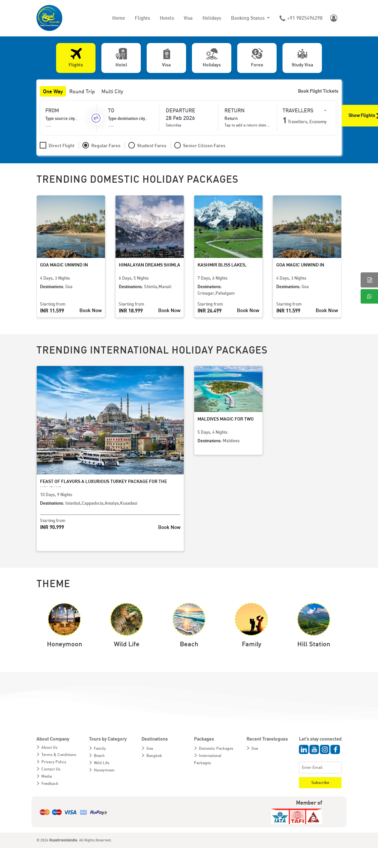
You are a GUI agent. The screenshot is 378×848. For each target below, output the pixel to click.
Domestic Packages (216, 748)
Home (118, 18)
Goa (149, 748)
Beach (99, 755)
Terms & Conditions (58, 754)
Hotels (167, 18)
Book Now (90, 310)
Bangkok (154, 755)
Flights (142, 18)
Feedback (49, 783)
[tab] (75, 58)
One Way (53, 91)
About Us (49, 747)
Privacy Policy (53, 761)
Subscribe (320, 782)
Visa (188, 18)
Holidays (211, 18)
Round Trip (82, 91)
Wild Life (101, 762)
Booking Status (248, 18)
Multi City (112, 91)
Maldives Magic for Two (226, 419)
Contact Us (50, 769)
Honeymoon (104, 770)
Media (46, 776)
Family (100, 748)
